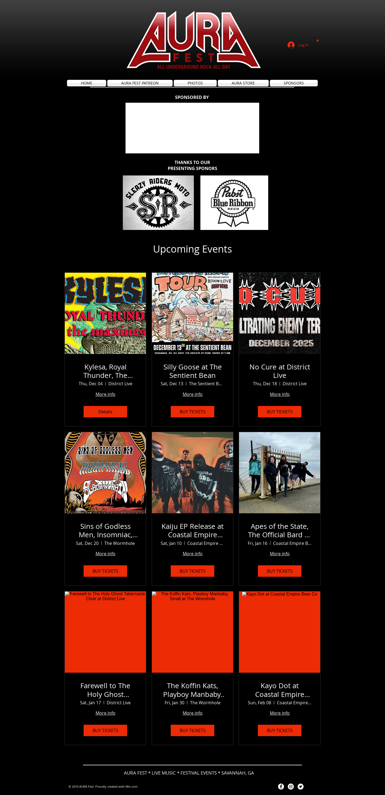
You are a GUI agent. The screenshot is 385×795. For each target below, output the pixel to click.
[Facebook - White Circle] (281, 787)
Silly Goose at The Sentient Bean (192, 371)
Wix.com (132, 786)
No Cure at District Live (279, 371)
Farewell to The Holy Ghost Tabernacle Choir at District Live (105, 689)
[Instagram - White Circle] (291, 787)
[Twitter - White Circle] (301, 787)
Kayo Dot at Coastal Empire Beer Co (279, 689)
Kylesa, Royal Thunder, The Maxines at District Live (105, 371)
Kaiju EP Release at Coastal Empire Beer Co (192, 530)
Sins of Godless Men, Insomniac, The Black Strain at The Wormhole (105, 530)
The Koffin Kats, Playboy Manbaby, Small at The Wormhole (192, 689)
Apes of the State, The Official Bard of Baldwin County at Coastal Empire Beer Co (279, 530)
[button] (318, 40)
